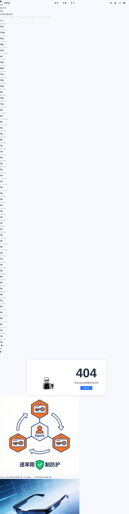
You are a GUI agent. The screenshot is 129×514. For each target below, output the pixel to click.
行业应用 (4, 17)
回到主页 (86, 388)
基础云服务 (32, 17)
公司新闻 (48, 17)
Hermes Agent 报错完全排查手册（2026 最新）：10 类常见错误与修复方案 (26, 477)
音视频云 (13, 17)
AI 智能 (40, 17)
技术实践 (22, 17)
